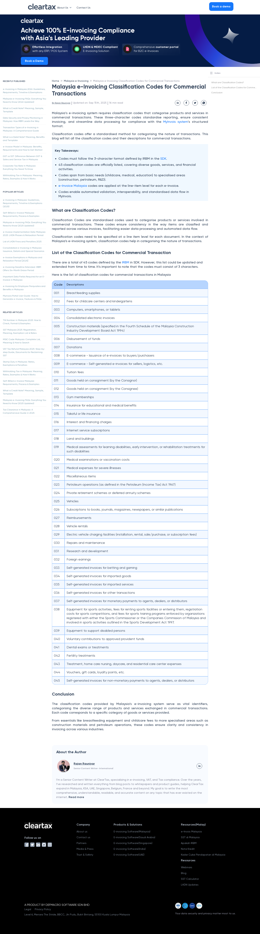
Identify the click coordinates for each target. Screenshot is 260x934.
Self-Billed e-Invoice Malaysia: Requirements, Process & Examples (21, 214)
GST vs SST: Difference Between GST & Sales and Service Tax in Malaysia (22, 158)
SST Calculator (190, 878)
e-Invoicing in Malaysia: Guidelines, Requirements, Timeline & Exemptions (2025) (22, 203)
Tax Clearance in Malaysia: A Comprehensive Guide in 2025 (18, 411)
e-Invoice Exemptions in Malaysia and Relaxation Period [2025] (22, 259)
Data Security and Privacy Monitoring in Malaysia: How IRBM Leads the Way (23, 119)
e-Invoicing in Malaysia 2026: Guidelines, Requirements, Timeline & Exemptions (24, 91)
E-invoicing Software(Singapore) (133, 843)
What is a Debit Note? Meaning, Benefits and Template (24, 139)
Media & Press (85, 848)
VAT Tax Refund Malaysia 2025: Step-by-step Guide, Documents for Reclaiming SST (24, 352)
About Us (65, 7)
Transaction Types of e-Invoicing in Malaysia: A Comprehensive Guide (21, 129)
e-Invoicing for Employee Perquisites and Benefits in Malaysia (24, 288)
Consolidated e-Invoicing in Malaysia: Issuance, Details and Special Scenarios (23, 249)
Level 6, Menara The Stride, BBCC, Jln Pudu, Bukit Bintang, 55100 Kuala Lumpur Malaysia (77, 914)
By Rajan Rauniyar (61, 103)
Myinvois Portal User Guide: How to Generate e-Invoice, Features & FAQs (22, 297)
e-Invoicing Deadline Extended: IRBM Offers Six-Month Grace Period (22, 269)
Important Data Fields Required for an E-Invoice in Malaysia (24, 278)
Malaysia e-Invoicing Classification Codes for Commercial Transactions (136, 80)
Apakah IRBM (188, 843)
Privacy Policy (43, 909)
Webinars (186, 867)
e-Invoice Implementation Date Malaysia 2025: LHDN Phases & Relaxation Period (24, 233)
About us (82, 831)
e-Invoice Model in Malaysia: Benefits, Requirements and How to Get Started (22, 148)
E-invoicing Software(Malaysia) (132, 831)
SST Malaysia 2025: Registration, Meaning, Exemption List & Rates (20, 331)
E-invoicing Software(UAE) (129, 854)
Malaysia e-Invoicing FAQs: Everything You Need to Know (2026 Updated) (24, 100)
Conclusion (217, 92)
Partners (81, 843)
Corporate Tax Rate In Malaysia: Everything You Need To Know (19, 167)
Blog (183, 873)
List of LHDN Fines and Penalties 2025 (22, 241)
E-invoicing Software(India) (130, 848)
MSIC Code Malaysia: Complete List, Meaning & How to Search (22, 341)
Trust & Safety (85, 854)
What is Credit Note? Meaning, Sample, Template (23, 110)
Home (55, 80)
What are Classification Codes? (227, 82)
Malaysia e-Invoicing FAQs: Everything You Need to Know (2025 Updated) (24, 224)
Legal (27, 909)
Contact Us (83, 7)
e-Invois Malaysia (191, 831)
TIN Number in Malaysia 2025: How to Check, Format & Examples (22, 322)
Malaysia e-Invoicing (76, 80)
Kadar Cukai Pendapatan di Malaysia (203, 854)
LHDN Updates (189, 884)
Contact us (83, 837)
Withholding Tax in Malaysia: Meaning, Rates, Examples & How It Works (23, 177)
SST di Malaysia (190, 837)
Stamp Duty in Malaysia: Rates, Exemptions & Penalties (19, 363)
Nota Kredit (188, 848)
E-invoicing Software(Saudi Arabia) (134, 837)
